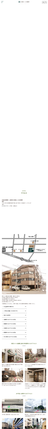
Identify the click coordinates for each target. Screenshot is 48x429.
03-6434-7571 (5, 206)
